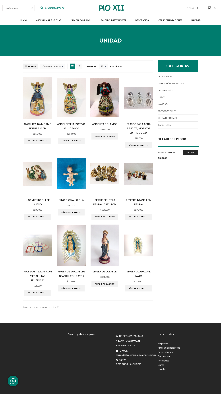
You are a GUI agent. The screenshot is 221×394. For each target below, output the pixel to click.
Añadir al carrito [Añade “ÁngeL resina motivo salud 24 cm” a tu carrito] (71, 141)
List (79, 66)
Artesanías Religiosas (48, 20)
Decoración (142, 20)
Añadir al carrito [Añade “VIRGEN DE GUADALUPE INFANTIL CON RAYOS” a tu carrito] (71, 288)
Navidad (196, 20)
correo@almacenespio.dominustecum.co (136, 354)
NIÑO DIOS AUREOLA (71, 199)
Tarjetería (164, 125)
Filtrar (190, 152)
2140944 (138, 336)
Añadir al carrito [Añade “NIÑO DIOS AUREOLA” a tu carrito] (71, 212)
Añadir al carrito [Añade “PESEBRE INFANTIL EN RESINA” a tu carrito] (138, 217)
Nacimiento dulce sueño (38, 202)
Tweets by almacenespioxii (81, 334)
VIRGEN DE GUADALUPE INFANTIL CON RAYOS (71, 273)
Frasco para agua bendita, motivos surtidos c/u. (139, 128)
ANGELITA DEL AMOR (104, 123)
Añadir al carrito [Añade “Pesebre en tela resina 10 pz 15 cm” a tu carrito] (105, 217)
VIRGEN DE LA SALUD (105, 271)
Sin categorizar (167, 118)
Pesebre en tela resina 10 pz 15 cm (104, 202)
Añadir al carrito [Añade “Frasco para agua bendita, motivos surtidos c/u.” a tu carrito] (138, 145)
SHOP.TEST (136, 364)
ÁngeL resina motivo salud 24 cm (71, 126)
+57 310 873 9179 (52, 7)
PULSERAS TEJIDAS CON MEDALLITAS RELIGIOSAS (37, 276)
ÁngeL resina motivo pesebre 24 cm (38, 126)
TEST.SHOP (122, 364)
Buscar (32, 8)
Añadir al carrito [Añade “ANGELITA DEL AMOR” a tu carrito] (105, 136)
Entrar (190, 8)
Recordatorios (167, 111)
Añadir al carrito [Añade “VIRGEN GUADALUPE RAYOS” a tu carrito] (138, 288)
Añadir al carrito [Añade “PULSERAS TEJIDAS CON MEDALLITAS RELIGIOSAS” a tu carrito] (37, 293)
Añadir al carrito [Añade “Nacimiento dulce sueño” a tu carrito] (37, 217)
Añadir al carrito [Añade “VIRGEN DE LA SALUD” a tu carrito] (105, 284)
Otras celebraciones (170, 20)
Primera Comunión (80, 20)
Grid (72, 66)
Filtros (32, 66)
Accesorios (165, 76)
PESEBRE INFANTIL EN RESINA (138, 202)
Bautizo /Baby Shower (113, 20)
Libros (161, 97)
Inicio (23, 20)
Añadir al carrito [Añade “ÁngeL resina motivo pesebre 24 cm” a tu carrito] (37, 141)
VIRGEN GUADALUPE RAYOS (138, 273)
